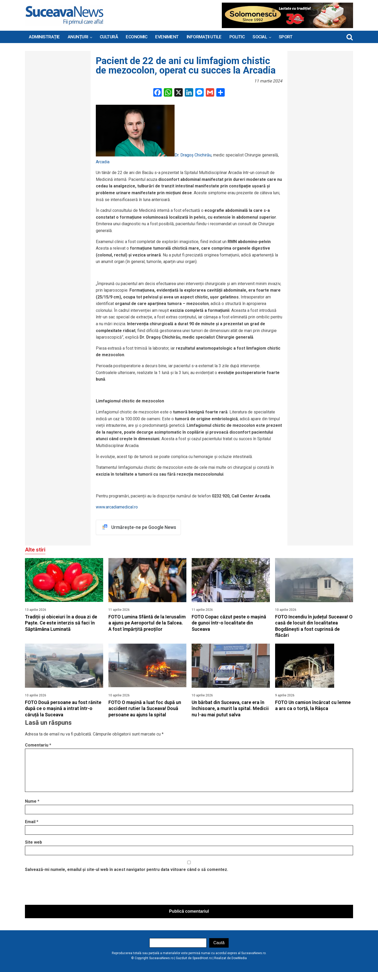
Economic (136, 36)
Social (260, 36)
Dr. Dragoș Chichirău (193, 155)
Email (31, 821)
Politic (237, 36)
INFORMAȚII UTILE (204, 36)
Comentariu (38, 745)
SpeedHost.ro (202, 958)
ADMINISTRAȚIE (44, 36)
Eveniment (167, 36)
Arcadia (102, 161)
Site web (33, 842)
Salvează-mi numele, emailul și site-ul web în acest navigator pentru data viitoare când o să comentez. (126, 869)
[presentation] (65, 890)
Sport (286, 36)
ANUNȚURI (78, 36)
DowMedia (239, 958)
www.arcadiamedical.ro (117, 507)
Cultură (109, 36)
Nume (32, 801)
